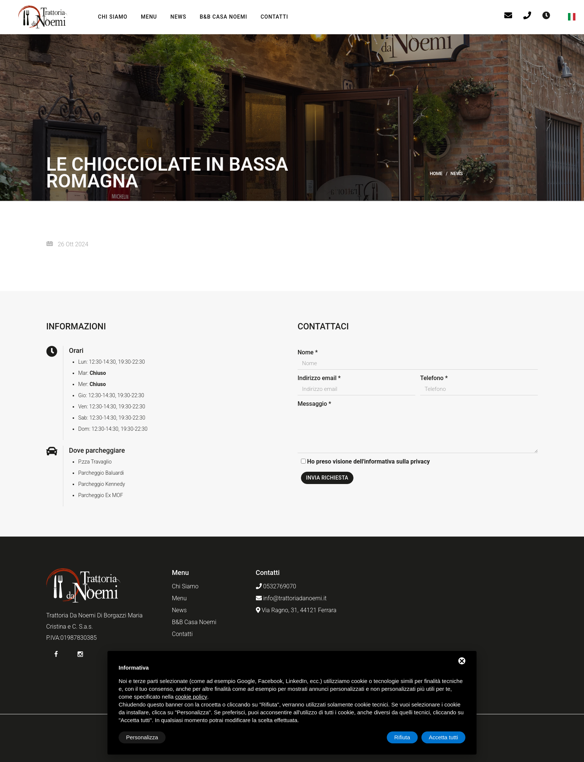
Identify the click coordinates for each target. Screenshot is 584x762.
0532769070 (279, 586)
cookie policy (191, 696)
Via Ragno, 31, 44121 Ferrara (298, 610)
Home (436, 173)
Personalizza (142, 737)
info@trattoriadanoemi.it (295, 598)
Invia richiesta (327, 478)
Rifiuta (402, 737)
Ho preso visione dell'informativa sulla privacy (368, 461)
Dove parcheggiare (97, 450)
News (179, 17)
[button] (572, 17)
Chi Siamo (112, 17)
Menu (149, 17)
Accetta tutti (443, 737)
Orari (76, 350)
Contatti (274, 17)
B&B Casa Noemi (223, 17)
